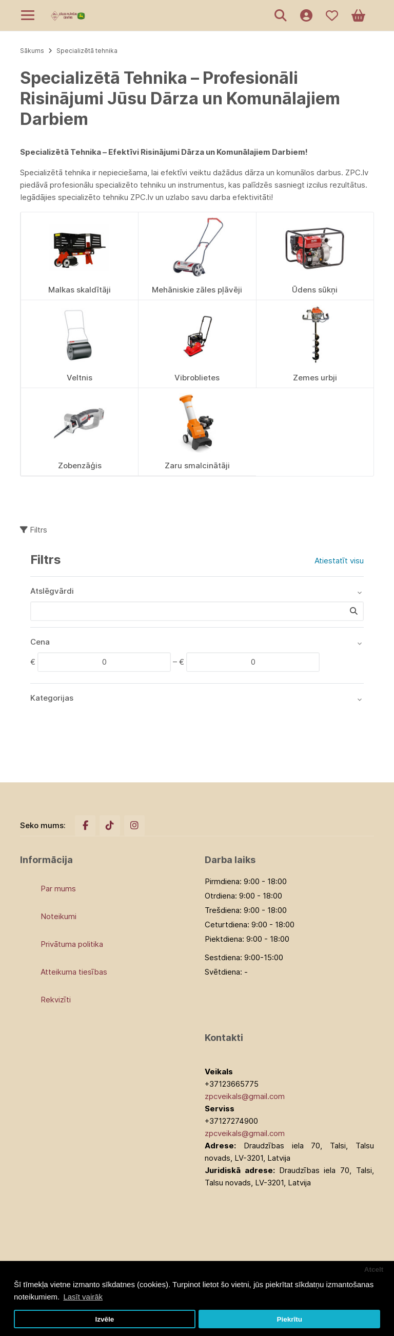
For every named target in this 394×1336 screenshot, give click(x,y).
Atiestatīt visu (339, 560)
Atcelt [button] (374, 1269)
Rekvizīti (56, 999)
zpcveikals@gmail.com (245, 1096)
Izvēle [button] (104, 1319)
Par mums (58, 888)
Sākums (32, 50)
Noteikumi (58, 916)
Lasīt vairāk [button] (83, 1296)
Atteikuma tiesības (74, 972)
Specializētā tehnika (86, 50)
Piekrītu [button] (289, 1319)
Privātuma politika (72, 944)
